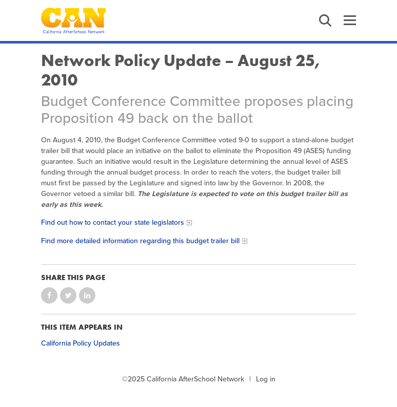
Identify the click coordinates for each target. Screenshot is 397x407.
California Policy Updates (80, 343)
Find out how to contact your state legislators (112, 222)
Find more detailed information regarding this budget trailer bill (140, 241)
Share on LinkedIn (87, 295)
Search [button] (325, 20)
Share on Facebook (49, 295)
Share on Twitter (68, 295)
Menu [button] (350, 20)
